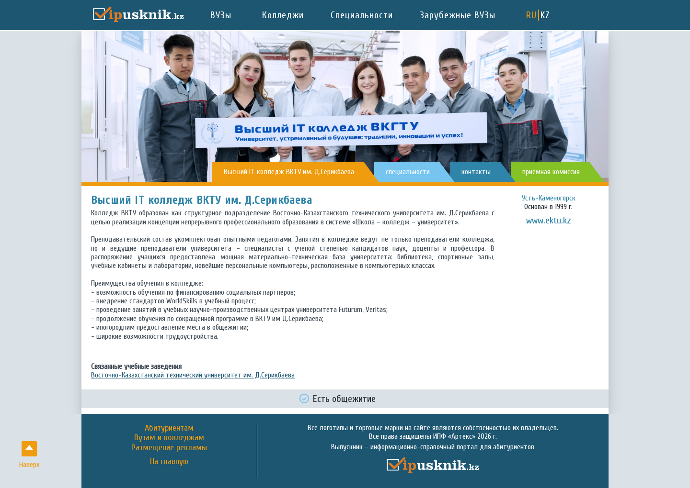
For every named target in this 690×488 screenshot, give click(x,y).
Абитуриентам (169, 428)
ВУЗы (220, 15)
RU (531, 15)
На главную (169, 461)
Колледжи (283, 15)
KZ (545, 15)
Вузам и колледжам (169, 438)
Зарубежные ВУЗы (457, 15)
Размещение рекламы (169, 448)
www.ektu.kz (548, 220)
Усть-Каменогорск (548, 198)
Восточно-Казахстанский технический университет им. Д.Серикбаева (193, 375)
